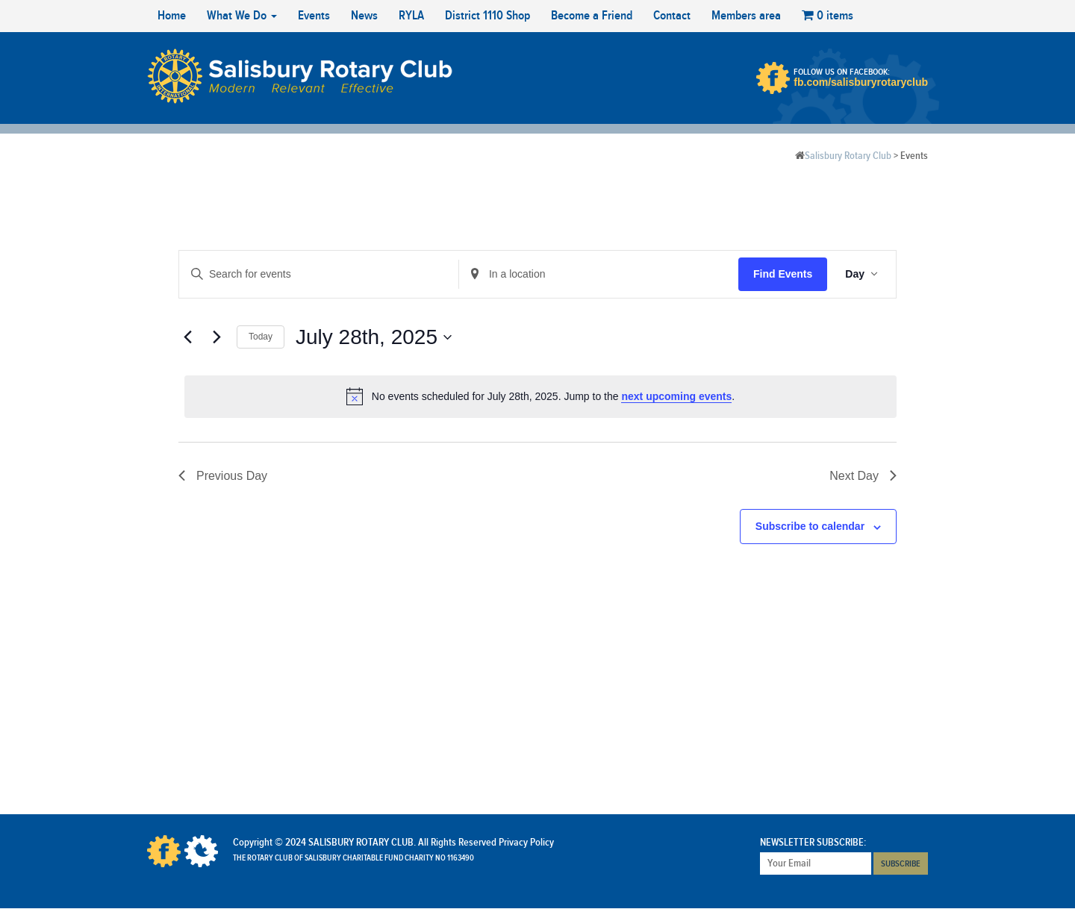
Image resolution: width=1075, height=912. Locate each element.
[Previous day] (187, 337)
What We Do (242, 15)
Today (260, 336)
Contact (672, 15)
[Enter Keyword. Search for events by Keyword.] (318, 274)
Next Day (863, 475)
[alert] (540, 396)
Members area (746, 15)
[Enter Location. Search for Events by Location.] (598, 274)
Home (172, 15)
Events (314, 15)
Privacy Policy (526, 843)
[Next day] (216, 337)
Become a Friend (591, 15)
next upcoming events (676, 396)
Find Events (782, 274)
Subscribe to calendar (809, 526)
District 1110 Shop (487, 15)
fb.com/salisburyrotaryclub (861, 82)
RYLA (411, 15)
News (364, 15)
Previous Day (222, 475)
